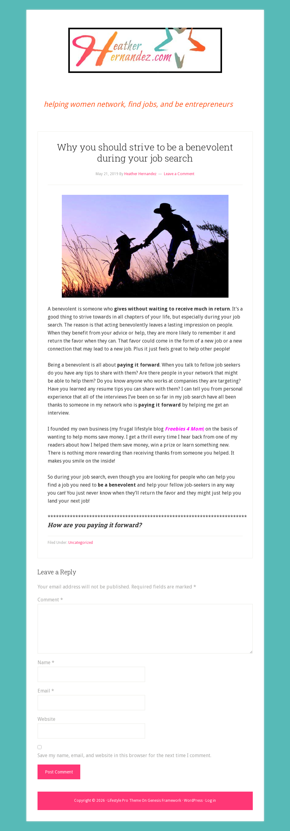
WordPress (193, 800)
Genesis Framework (164, 800)
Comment (50, 600)
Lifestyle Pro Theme (124, 800)
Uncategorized (80, 542)
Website (46, 719)
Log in (210, 800)
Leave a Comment (179, 174)
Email (46, 691)
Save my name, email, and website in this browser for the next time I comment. (124, 755)
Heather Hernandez (145, 50)
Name (46, 662)
